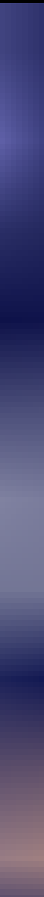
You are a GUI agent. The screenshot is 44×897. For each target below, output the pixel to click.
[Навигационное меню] (2, 1)
